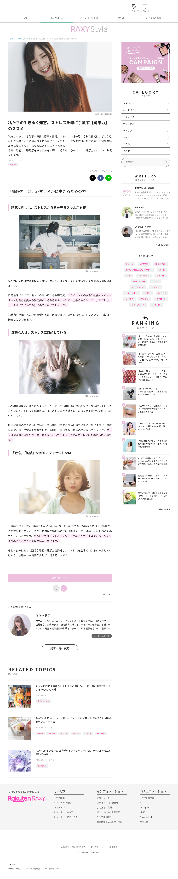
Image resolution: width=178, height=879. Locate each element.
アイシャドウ (143, 275)
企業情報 (65, 847)
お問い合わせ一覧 (32, 869)
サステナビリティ (53, 869)
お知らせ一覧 (103, 798)
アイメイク (128, 117)
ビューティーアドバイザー (66, 817)
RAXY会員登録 (147, 798)
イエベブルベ (131, 293)
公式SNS (120, 18)
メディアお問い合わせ (107, 802)
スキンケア (128, 103)
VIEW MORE (163, 244)
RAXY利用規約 (104, 817)
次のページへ (60, 578)
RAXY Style (57, 18)
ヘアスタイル (138, 287)
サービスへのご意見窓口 (108, 812)
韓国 (129, 275)
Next (106, 594)
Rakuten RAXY (22, 7)
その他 (126, 151)
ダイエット (161, 298)
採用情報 (113, 847)
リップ (155, 281)
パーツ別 (162, 293)
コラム (19, 160)
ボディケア (128, 123)
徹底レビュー (139, 281)
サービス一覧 (14, 869)
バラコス (88, 733)
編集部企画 (160, 263)
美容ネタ (13, 164)
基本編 (162, 269)
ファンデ (145, 298)
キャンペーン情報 (89, 18)
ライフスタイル (43, 701)
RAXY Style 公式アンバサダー (139, 269)
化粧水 (148, 293)
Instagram (144, 807)
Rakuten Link (146, 817)
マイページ (59, 807)
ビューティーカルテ (63, 812)
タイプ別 (156, 304)
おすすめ (51, 733)
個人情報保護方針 (79, 847)
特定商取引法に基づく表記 (109, 822)
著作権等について (98, 847)
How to (40, 733)
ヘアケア (127, 130)
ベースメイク (130, 110)
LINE (142, 812)
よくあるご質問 (153, 18)
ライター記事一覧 (101, 635)
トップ (24, 18)
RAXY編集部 (101, 733)
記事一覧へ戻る (59, 648)
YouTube (144, 822)
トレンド (161, 275)
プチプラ (63, 733)
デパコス (76, 733)
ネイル (126, 137)
